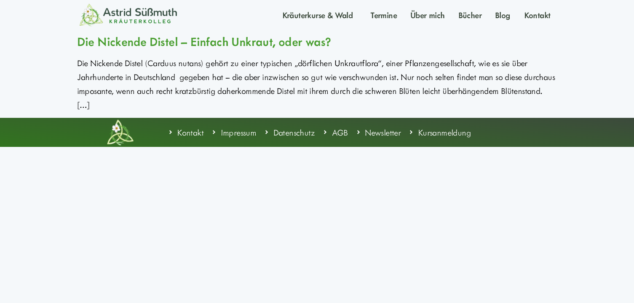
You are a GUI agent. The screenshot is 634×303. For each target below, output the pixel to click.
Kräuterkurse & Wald (319, 14)
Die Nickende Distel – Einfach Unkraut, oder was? (204, 41)
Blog (503, 14)
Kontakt (537, 14)
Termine (383, 14)
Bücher (470, 14)
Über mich (427, 14)
